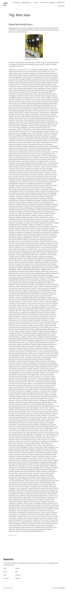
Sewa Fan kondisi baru (20, 24)
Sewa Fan (5, 4)
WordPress (62, 588)
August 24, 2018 (12, 535)
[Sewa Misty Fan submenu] (31, 2)
